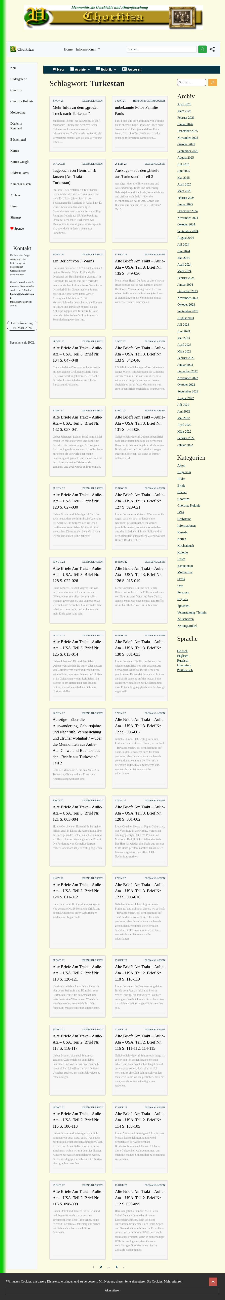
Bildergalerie (18, 79)
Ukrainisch (184, 665)
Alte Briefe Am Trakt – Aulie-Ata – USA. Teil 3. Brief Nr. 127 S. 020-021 (140, 500)
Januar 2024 (185, 284)
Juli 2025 (183, 164)
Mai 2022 (183, 418)
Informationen (186, 525)
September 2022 (187, 391)
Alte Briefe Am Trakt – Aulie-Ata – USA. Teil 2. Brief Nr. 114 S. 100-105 (140, 1119)
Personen (183, 592)
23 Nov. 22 (121, 488)
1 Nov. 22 (58, 878)
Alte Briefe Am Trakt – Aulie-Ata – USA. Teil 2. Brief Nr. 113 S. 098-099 (77, 1197)
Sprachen (183, 605)
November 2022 (187, 378)
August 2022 (185, 398)
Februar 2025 (186, 197)
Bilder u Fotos (19, 173)
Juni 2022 (183, 411)
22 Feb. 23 (58, 254)
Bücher (182, 492)
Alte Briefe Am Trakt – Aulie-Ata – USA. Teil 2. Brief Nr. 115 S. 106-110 (77, 1119)
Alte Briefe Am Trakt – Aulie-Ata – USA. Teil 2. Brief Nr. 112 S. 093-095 (140, 1197)
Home (68, 49)
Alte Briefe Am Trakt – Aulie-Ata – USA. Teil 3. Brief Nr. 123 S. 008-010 (140, 890)
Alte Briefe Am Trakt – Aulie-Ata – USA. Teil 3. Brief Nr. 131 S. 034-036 (140, 423)
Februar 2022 (186, 438)
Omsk (181, 579)
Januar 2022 (185, 445)
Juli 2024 (183, 244)
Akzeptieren (112, 1290)
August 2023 (185, 318)
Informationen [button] (86, 49)
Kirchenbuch (185, 545)
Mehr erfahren (173, 1281)
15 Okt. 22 (59, 1185)
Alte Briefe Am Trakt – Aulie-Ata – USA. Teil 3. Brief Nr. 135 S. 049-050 (140, 267)
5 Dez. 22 (58, 410)
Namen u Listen (20, 184)
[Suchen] (212, 82)
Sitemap (15, 217)
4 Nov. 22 (58, 800)
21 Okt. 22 (121, 1029)
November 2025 (187, 137)
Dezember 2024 (187, 211)
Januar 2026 (185, 124)
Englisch (182, 655)
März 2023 (184, 351)
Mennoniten (185, 565)
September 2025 (187, 151)
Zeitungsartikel (187, 625)
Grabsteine (184, 519)
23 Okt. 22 (59, 1029)
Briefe (181, 485)
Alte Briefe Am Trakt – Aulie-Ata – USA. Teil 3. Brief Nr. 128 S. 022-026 (77, 574)
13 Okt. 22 (121, 1185)
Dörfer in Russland (16, 126)
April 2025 (184, 184)
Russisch (182, 660)
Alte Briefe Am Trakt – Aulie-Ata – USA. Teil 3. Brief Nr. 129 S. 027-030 (77, 500)
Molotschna (17, 112)
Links (14, 206)
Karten (14, 150)
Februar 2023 (186, 358)
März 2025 (184, 191)
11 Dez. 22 (59, 341)
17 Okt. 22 (121, 1107)
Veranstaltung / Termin (191, 612)
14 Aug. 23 (59, 163)
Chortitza (16, 90)
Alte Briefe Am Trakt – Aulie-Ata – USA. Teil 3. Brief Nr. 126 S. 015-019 (140, 574)
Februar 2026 (186, 117)
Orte (180, 585)
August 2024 (185, 237)
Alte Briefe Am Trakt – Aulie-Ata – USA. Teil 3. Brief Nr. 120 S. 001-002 (140, 813)
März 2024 (184, 271)
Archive (15, 195)
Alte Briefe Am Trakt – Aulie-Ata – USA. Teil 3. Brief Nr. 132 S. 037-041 (77, 423)
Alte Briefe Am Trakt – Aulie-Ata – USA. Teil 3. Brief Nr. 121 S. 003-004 (77, 813)
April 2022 (184, 424)
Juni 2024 (183, 251)
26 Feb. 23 (121, 163)
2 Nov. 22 (120, 800)
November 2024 (187, 217)
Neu (13, 68)
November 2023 (187, 298)
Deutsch (182, 651)
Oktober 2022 (186, 384)
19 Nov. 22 (59, 561)
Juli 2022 (183, 404)
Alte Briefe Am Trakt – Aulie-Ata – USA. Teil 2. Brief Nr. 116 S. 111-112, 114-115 (140, 1042)
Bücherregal (18, 139)
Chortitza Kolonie (21, 101)
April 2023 (184, 344)
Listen (181, 559)
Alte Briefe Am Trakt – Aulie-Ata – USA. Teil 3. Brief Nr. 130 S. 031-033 (140, 647)
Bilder (181, 479)
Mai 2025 (183, 177)
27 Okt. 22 (59, 960)
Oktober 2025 (186, 144)
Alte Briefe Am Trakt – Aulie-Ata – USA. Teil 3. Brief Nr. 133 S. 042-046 (140, 354)
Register (182, 599)
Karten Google (19, 161)
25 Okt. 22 (121, 960)
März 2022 (184, 431)
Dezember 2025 (187, 131)
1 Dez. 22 (120, 410)
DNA (180, 512)
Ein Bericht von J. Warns (73, 261)
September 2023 (187, 311)
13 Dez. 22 (121, 254)
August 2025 (185, 157)
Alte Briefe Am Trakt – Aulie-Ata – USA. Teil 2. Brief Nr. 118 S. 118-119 (140, 972)
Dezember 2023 (187, 291)
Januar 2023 (185, 364)
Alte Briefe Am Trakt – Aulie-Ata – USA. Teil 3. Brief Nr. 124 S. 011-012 (77, 890)
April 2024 (184, 264)
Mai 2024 (183, 257)
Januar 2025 (185, 204)
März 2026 (184, 111)
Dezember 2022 (187, 371)
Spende (17, 228)
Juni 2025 (183, 171)
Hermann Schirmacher (149, 100)
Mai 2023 (183, 338)
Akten (181, 465)
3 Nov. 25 (58, 100)
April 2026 (184, 104)
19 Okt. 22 (59, 1107)
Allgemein (184, 472)
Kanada (182, 532)
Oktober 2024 (186, 224)
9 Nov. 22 (120, 713)
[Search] (162, 49)
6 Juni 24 (120, 100)
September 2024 (187, 231)
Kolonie (182, 552)
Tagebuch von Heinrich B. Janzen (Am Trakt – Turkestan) (74, 176)
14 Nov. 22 (59, 713)
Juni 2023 (183, 331)
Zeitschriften (185, 619)
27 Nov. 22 (59, 488)
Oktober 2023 (186, 304)
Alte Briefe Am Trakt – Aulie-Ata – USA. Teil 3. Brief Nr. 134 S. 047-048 (77, 354)
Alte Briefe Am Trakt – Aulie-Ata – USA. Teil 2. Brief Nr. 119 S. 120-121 (77, 972)
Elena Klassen (92, 100)
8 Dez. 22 (120, 341)
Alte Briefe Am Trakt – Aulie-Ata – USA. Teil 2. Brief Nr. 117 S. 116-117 (77, 1042)
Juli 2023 (183, 324)
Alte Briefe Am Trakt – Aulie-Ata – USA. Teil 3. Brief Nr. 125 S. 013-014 (77, 647)
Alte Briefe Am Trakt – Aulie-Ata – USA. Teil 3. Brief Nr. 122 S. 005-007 (140, 725)
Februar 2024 (186, 278)
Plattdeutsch (185, 670)
